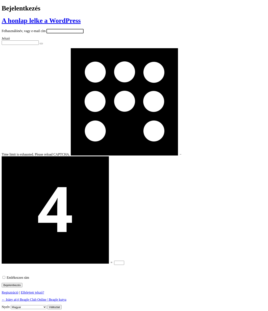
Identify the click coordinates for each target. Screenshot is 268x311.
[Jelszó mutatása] (41, 43)
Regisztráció (10, 292)
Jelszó (6, 38)
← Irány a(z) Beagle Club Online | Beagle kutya (34, 299)
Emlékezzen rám (18, 277)
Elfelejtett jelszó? (32, 292)
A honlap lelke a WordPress (41, 20)
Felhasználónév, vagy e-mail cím (24, 31)
